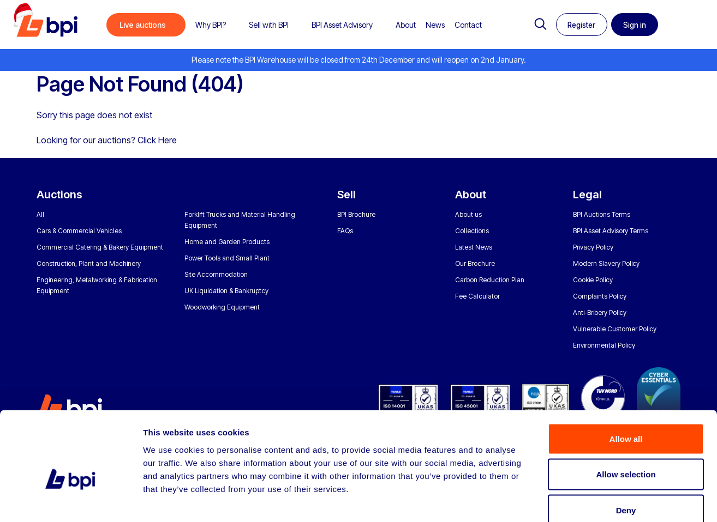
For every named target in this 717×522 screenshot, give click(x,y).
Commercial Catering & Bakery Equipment (100, 247)
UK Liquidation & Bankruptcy (226, 291)
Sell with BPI (269, 24)
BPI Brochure (356, 214)
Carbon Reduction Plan (489, 280)
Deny (626, 450)
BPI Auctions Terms (601, 214)
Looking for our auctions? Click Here (107, 140)
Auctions (59, 194)
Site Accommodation (216, 274)
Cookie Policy (593, 280)
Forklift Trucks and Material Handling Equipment (239, 219)
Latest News (473, 247)
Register (580, 25)
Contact (468, 24)
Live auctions (143, 24)
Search (535, 24)
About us (468, 214)
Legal (587, 194)
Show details (572, 500)
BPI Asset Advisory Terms (610, 231)
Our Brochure (475, 263)
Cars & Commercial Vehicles (79, 231)
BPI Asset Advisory (342, 24)
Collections (472, 231)
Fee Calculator (477, 296)
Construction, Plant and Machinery (89, 263)
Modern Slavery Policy (606, 263)
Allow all (626, 379)
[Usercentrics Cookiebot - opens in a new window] (70, 501)
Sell (346, 194)
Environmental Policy (604, 345)
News (435, 24)
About (406, 24)
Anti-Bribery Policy (599, 312)
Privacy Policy (593, 247)
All (40, 214)
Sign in (638, 25)
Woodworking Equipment (222, 307)
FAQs (345, 231)
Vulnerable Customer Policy (614, 329)
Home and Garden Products (227, 242)
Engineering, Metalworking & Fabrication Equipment (97, 285)
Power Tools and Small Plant (227, 258)
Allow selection (625, 415)
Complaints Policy (599, 296)
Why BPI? (210, 24)
